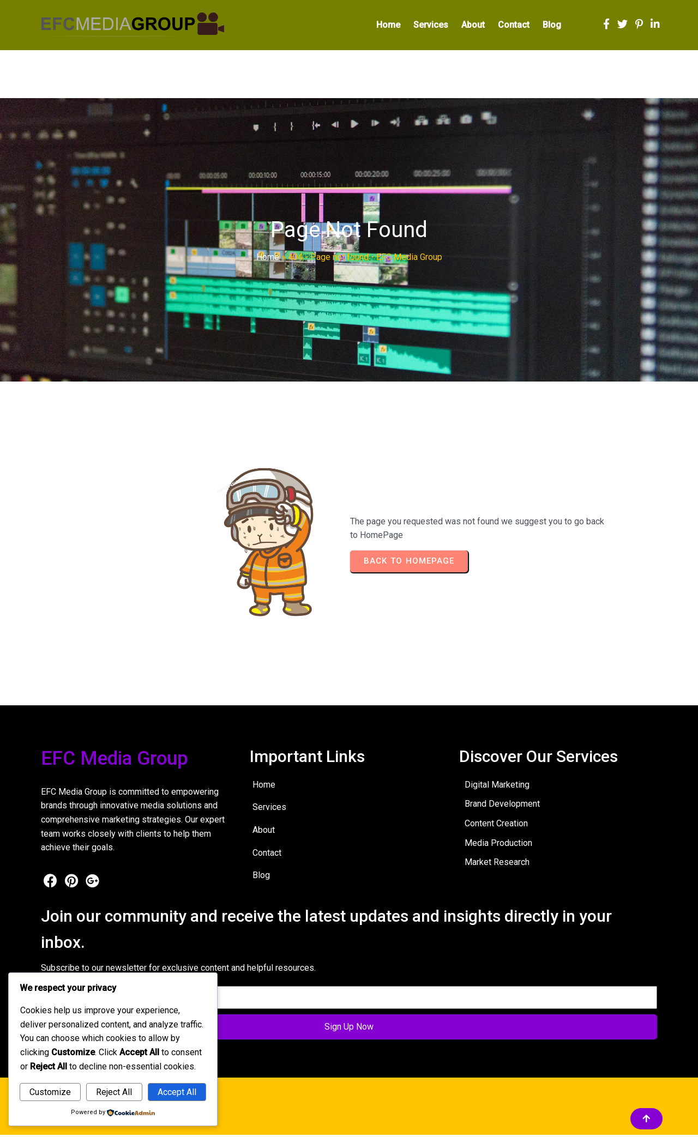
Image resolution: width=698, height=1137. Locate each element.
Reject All (114, 1092)
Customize (50, 1092)
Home (267, 260)
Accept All (177, 1092)
